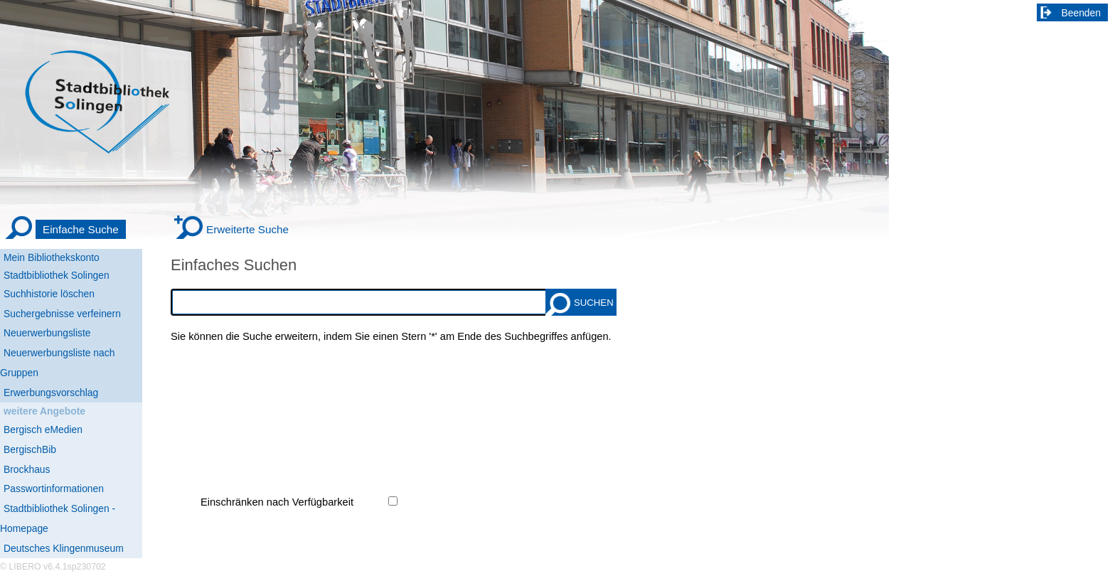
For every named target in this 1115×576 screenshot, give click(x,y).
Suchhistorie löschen (49, 293)
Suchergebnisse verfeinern (62, 313)
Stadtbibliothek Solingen (57, 275)
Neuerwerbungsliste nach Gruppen (57, 362)
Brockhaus (27, 469)
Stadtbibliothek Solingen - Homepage (57, 518)
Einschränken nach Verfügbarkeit (277, 502)
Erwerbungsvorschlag (51, 392)
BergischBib (30, 449)
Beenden (1081, 12)
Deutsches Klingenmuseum (64, 548)
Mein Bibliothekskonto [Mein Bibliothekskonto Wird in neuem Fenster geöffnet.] (52, 257)
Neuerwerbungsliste (47, 332)
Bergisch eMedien (43, 429)
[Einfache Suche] (65, 229)
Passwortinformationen (54, 488)
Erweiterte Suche (247, 229)
